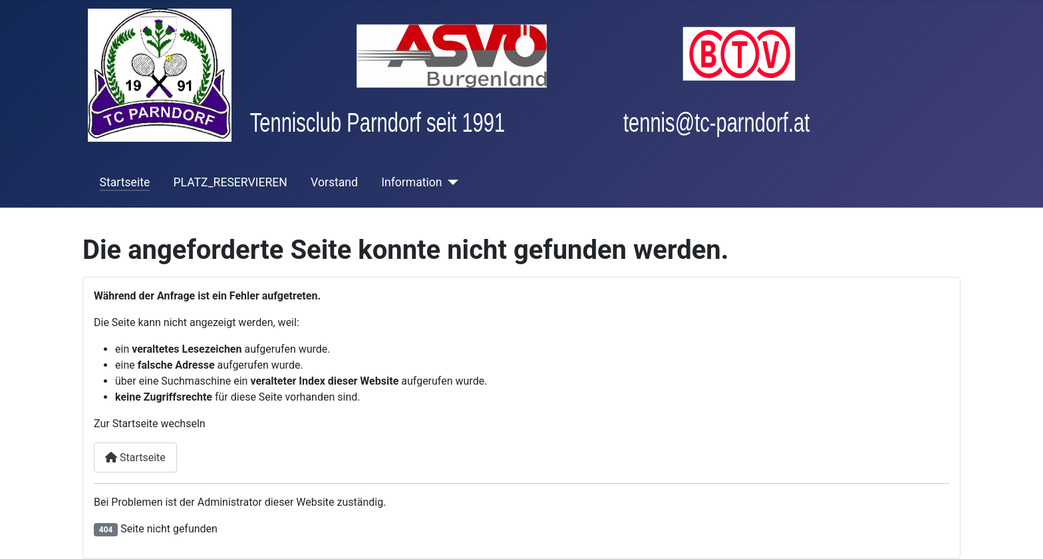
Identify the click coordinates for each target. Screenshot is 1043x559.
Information (411, 182)
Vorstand (334, 182)
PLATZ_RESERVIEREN (230, 182)
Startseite (125, 182)
